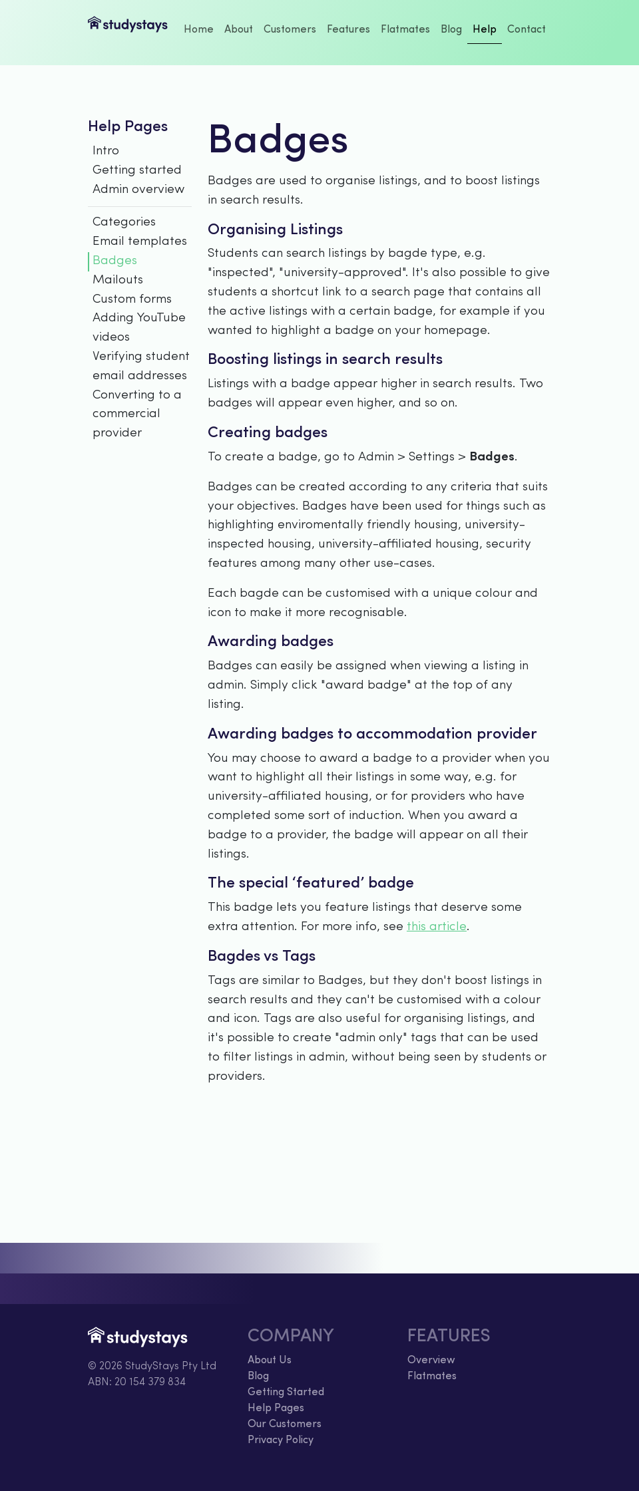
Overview (431, 1360)
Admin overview (138, 190)
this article (437, 927)
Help (485, 30)
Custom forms (132, 299)
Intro (106, 151)
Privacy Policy (281, 1440)
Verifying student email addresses (141, 367)
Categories (124, 222)
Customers (290, 30)
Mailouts (118, 280)
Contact (526, 30)
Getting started (137, 170)
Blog (451, 30)
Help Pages (276, 1408)
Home (199, 30)
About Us (270, 1360)
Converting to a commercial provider (137, 414)
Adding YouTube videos (139, 328)
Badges (115, 261)
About (238, 30)
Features (348, 30)
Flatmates (405, 30)
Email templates (140, 242)
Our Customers (284, 1424)
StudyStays (128, 32)
